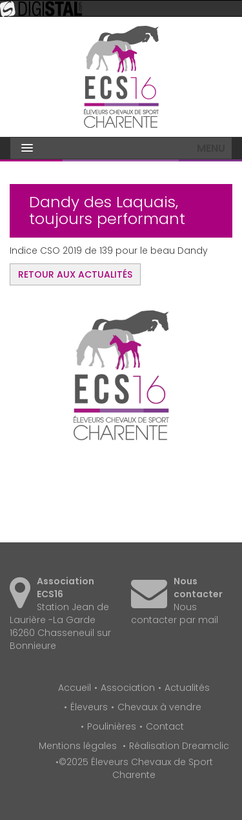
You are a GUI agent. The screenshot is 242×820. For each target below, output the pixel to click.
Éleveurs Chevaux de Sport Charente (121, 77)
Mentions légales (78, 745)
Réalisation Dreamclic (179, 745)
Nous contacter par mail (174, 613)
